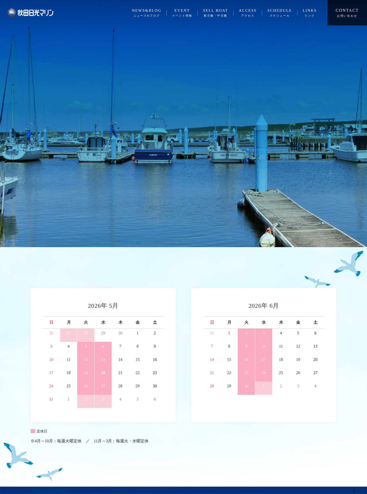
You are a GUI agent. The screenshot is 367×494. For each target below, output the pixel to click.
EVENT (182, 13)
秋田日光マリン (30, 12)
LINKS (310, 13)
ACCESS (248, 13)
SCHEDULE (279, 13)
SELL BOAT (215, 13)
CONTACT (347, 13)
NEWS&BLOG (146, 13)
